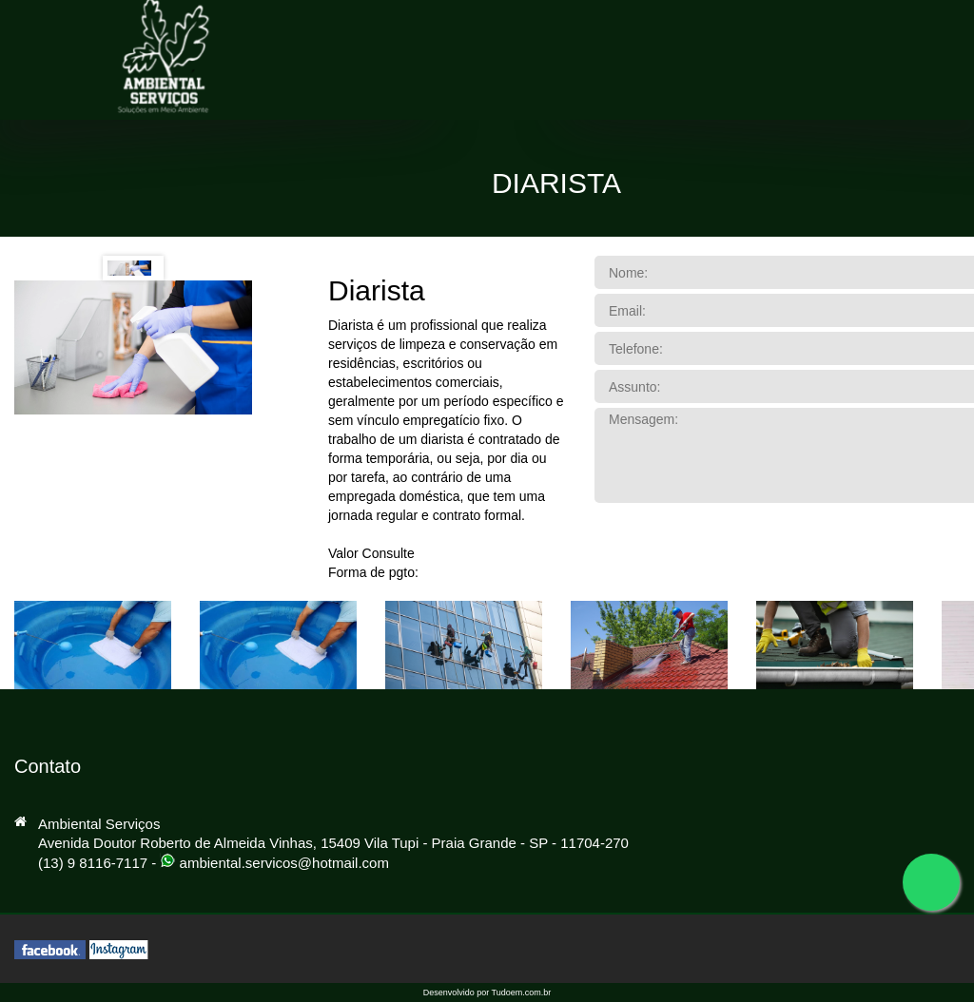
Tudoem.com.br (522, 992)
